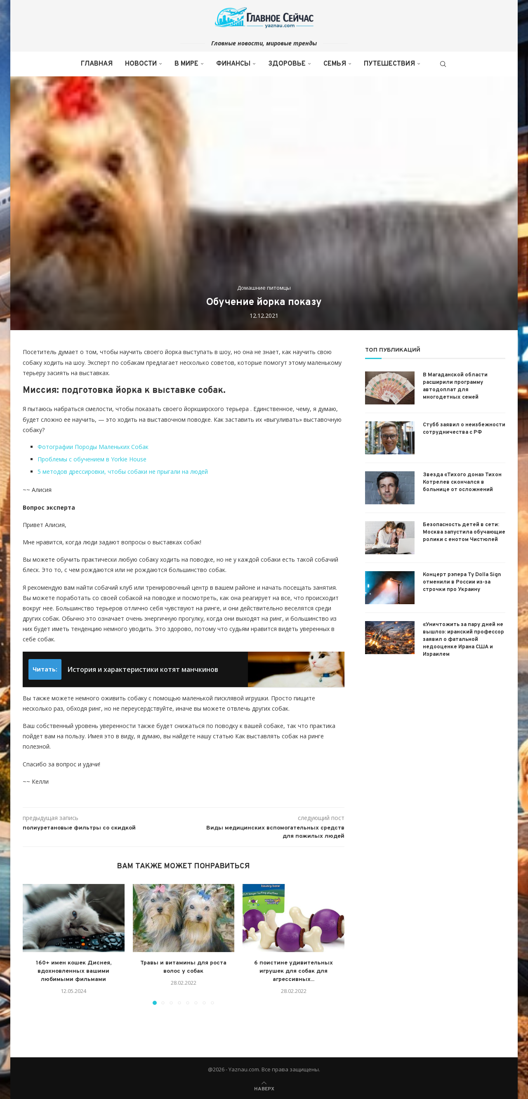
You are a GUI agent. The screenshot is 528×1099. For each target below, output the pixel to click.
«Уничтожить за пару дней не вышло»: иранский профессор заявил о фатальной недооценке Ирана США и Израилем (463, 640)
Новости (141, 64)
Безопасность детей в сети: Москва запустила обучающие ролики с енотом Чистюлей (464, 532)
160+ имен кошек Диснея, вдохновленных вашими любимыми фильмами (73, 971)
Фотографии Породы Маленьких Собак (93, 447)
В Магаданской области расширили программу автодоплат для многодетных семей (455, 386)
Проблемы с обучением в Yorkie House (92, 459)
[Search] (443, 64)
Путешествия (389, 64)
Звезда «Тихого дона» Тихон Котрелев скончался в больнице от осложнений (462, 482)
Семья (334, 64)
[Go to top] (264, 1088)
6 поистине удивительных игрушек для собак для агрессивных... (293, 971)
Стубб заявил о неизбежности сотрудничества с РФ (464, 429)
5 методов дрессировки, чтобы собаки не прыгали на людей (123, 471)
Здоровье (287, 64)
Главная (97, 64)
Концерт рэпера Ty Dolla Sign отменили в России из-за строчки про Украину (462, 582)
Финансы (233, 64)
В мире (186, 64)
